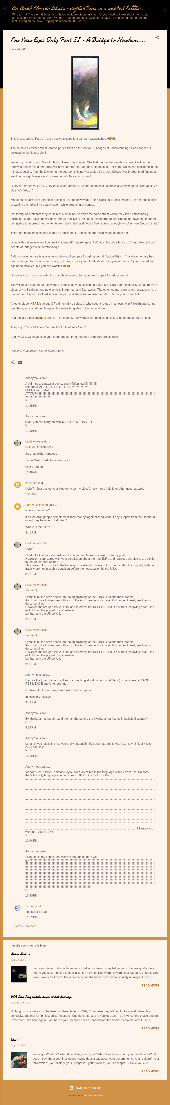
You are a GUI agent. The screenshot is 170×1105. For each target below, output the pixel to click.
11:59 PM (31, 430)
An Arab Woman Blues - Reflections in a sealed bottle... (77, 8)
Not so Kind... (20, 954)
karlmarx (31, 483)
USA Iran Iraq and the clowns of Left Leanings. (42, 997)
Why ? (14, 1040)
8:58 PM (30, 574)
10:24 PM (31, 840)
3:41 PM (30, 532)
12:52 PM (31, 917)
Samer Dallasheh (36, 504)
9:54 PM (30, 727)
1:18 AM (30, 494)
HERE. (111, 138)
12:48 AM (31, 472)
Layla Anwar (33, 441)
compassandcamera (93, 1095)
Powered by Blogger (85, 1087)
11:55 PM (31, 405)
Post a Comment (25, 926)
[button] (157, 38)
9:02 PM (30, 702)
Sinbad (30, 906)
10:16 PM (31, 755)
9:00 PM (30, 619)
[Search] (164, 10)
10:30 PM (31, 895)
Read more (150, 985)
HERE (67, 266)
